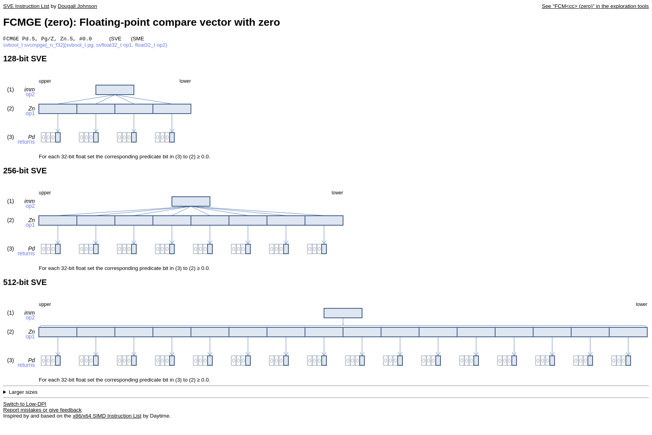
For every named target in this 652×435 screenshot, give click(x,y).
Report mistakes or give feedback (42, 411)
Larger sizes (23, 393)
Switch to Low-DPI (24, 405)
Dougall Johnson (77, 6)
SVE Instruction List (26, 6)
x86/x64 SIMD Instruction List (107, 417)
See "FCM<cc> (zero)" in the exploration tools (595, 6)
